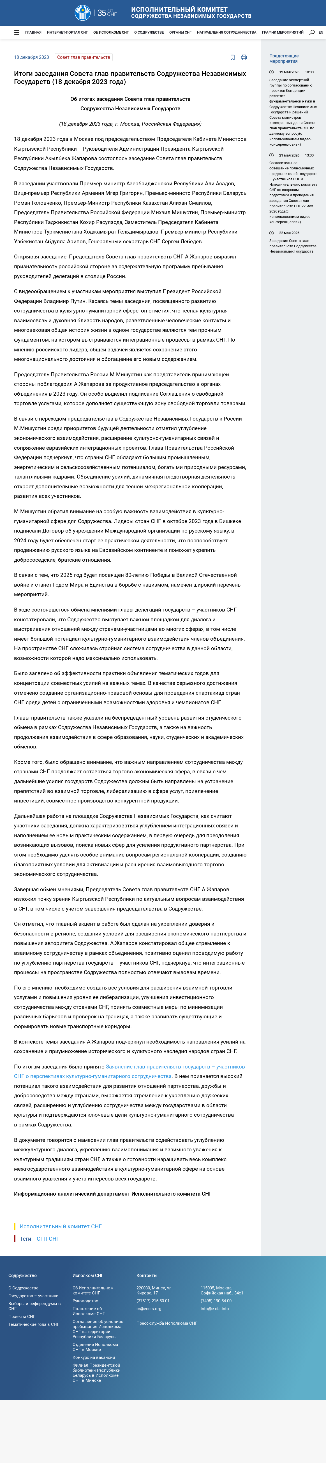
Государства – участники (33, 1295)
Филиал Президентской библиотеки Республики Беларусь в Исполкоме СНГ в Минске (97, 1373)
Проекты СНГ (21, 1316)
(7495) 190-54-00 (216, 1300)
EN (321, 32)
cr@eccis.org (149, 1308)
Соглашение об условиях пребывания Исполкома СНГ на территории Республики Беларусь (98, 1329)
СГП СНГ (48, 1238)
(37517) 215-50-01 (153, 1300)
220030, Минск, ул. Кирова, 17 (155, 1290)
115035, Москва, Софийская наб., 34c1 (222, 1290)
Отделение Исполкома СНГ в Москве (95, 1347)
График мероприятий (283, 32)
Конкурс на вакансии (94, 1357)
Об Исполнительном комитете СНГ (93, 1290)
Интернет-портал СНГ (67, 32)
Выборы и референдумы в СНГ (34, 1306)
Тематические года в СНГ (33, 1324)
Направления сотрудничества (226, 32)
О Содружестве (149, 32)
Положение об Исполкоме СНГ (89, 1311)
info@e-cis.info (215, 1308)
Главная (33, 32)
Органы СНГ (180, 32)
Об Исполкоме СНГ (111, 32)
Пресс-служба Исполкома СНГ (167, 1323)
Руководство (85, 1300)
